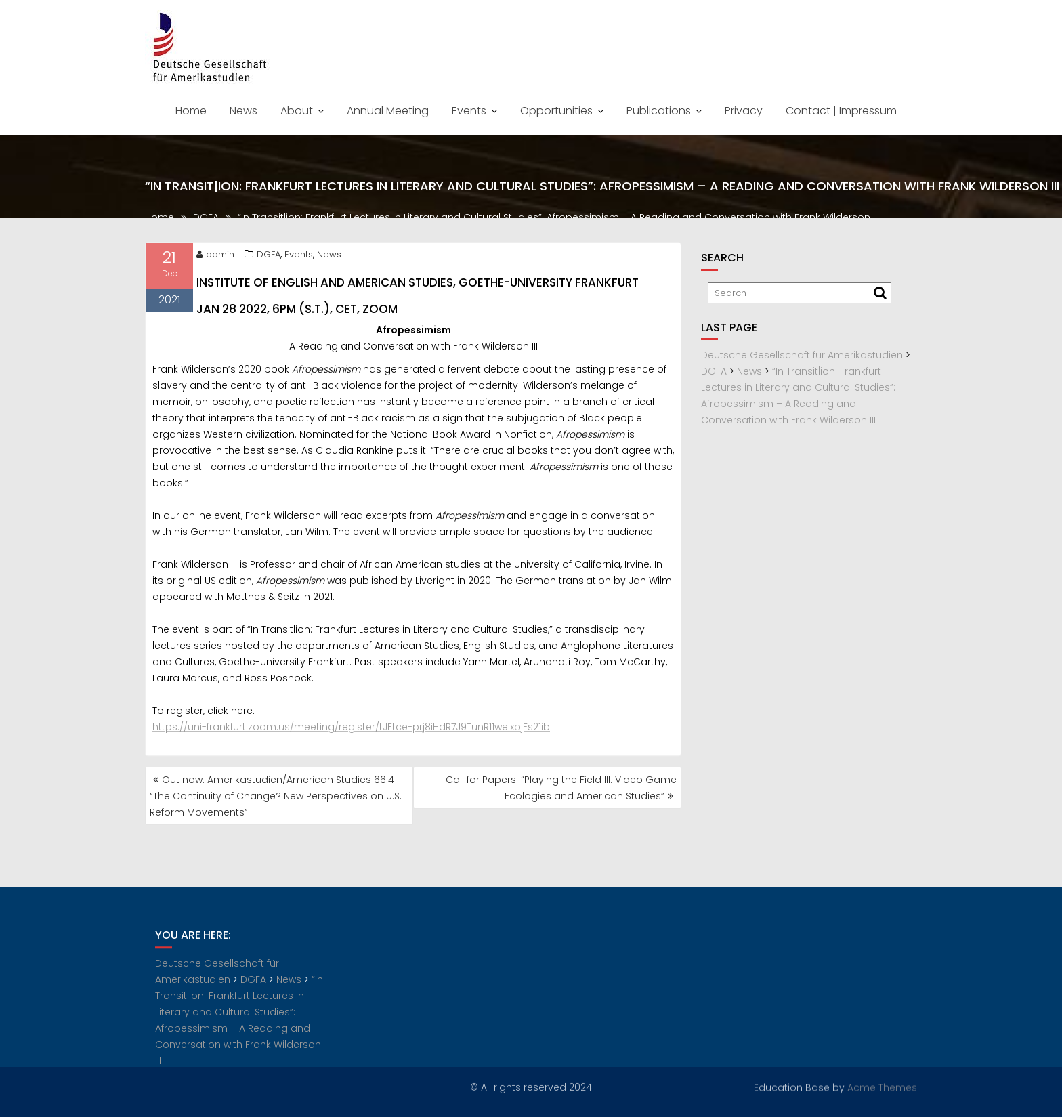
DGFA (268, 257)
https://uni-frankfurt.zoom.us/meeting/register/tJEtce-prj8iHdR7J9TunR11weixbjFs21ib (351, 731)
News (243, 111)
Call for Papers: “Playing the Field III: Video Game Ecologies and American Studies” (561, 788)
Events (469, 111)
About (296, 111)
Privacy (744, 111)
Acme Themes (882, 1086)
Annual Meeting (388, 111)
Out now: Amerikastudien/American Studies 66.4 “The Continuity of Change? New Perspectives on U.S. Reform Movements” (276, 796)
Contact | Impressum (841, 111)
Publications (658, 111)
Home (191, 111)
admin (215, 257)
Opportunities (556, 111)
